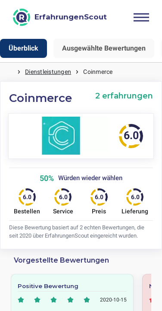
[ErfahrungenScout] (60, 17)
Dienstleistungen (48, 71)
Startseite (8, 72)
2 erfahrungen (124, 96)
